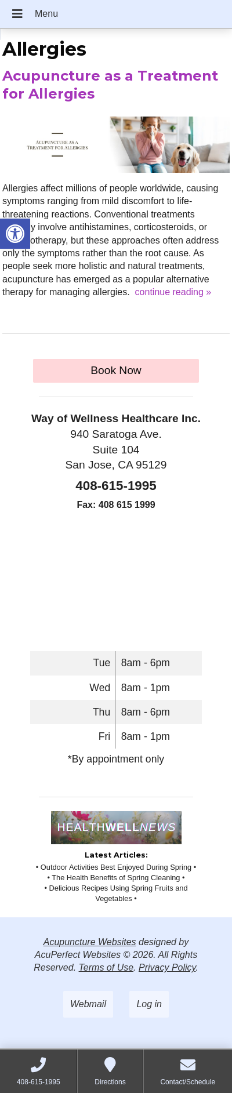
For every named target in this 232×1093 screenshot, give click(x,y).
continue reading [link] (173, 292)
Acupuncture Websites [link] (90, 942)
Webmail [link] (88, 1004)
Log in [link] (149, 1004)
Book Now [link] (115, 370)
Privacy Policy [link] (167, 967)
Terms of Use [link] (106, 967)
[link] (15, 234)
